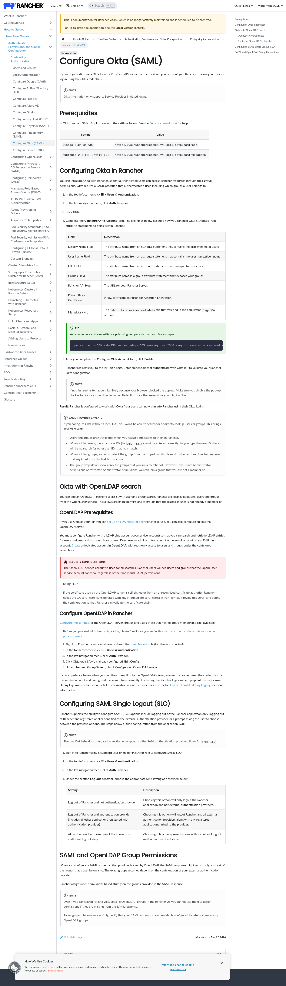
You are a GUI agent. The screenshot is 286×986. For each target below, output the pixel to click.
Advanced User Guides (21, 352)
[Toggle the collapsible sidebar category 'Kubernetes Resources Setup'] (50, 312)
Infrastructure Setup (21, 282)
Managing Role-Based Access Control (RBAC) (26, 190)
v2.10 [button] (54, 5)
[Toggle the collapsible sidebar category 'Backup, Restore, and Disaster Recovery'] (50, 330)
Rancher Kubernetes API (20, 386)
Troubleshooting (14, 379)
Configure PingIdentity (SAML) (28, 134)
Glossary (9, 399)
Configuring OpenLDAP (26, 156)
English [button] (73, 5)
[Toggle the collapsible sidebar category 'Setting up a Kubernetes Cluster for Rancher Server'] (50, 274)
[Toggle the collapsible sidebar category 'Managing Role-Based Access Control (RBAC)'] (50, 190)
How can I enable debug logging (189, 685)
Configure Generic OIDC (29, 150)
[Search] (102, 5)
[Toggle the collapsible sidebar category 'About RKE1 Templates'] (50, 220)
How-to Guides (14, 29)
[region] (122, 967)
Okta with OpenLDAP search (250, 30)
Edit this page (71, 937)
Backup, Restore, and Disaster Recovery (22, 329)
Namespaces (16, 345)
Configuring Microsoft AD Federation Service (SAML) (25, 167)
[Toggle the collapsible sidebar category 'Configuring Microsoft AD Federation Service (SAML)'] (50, 167)
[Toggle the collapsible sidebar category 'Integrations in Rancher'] (50, 365)
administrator (139, 644)
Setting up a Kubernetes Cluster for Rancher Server (25, 273)
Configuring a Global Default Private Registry (29, 249)
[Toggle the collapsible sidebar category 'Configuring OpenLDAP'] (50, 157)
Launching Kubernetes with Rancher (23, 301)
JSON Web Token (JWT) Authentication (26, 200)
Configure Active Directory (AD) (30, 90)
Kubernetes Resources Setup (23, 312)
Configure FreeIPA (25, 98)
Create (76, 545)
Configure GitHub (24, 112)
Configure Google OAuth (29, 81)
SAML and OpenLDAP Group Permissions (257, 52)
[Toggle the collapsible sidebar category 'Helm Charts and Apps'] (50, 321)
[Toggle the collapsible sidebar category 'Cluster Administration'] (50, 265)
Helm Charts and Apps (23, 321)
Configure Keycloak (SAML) (31, 126)
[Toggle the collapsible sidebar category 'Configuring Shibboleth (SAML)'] (50, 180)
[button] (14, 968)
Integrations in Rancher (19, 365)
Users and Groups (24, 68)
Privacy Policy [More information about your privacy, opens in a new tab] (55, 970)
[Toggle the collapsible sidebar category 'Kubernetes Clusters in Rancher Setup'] (50, 291)
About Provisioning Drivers (23, 211)
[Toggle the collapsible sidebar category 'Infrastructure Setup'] (50, 283)
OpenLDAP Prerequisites (251, 35)
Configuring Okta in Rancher (250, 24)
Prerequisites (242, 19)
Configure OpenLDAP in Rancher (255, 41)
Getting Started (14, 22)
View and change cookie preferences (178, 967)
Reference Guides (15, 358)
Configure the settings (74, 622)
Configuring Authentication (20, 59)
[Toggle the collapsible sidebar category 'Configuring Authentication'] (50, 59)
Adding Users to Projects (24, 338)
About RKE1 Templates (26, 220)
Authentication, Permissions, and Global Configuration (24, 46)
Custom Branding (22, 258)
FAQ (7, 372)
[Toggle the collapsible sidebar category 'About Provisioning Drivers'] (50, 211)
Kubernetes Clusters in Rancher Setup (23, 291)
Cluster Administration (23, 265)
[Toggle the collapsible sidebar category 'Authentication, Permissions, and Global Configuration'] (50, 47)
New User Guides (17, 36)
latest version (125, 27)
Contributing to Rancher (20, 392)
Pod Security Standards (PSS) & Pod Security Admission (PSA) (31, 228)
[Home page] (63, 39)
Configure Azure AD (26, 105)
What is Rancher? (15, 16)
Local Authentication (26, 74)
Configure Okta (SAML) (28, 143)
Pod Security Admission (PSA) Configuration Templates (30, 239)
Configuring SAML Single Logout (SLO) (255, 46)
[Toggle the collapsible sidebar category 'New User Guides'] (50, 36)
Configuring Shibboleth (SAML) (26, 179)
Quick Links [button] (242, 5)
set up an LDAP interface (123, 521)
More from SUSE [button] (269, 5)
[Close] (222, 963)
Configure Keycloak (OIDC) (30, 119)
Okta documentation (163, 123)
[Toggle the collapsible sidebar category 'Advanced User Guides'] (50, 352)
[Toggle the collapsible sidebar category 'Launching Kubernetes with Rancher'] (50, 302)
